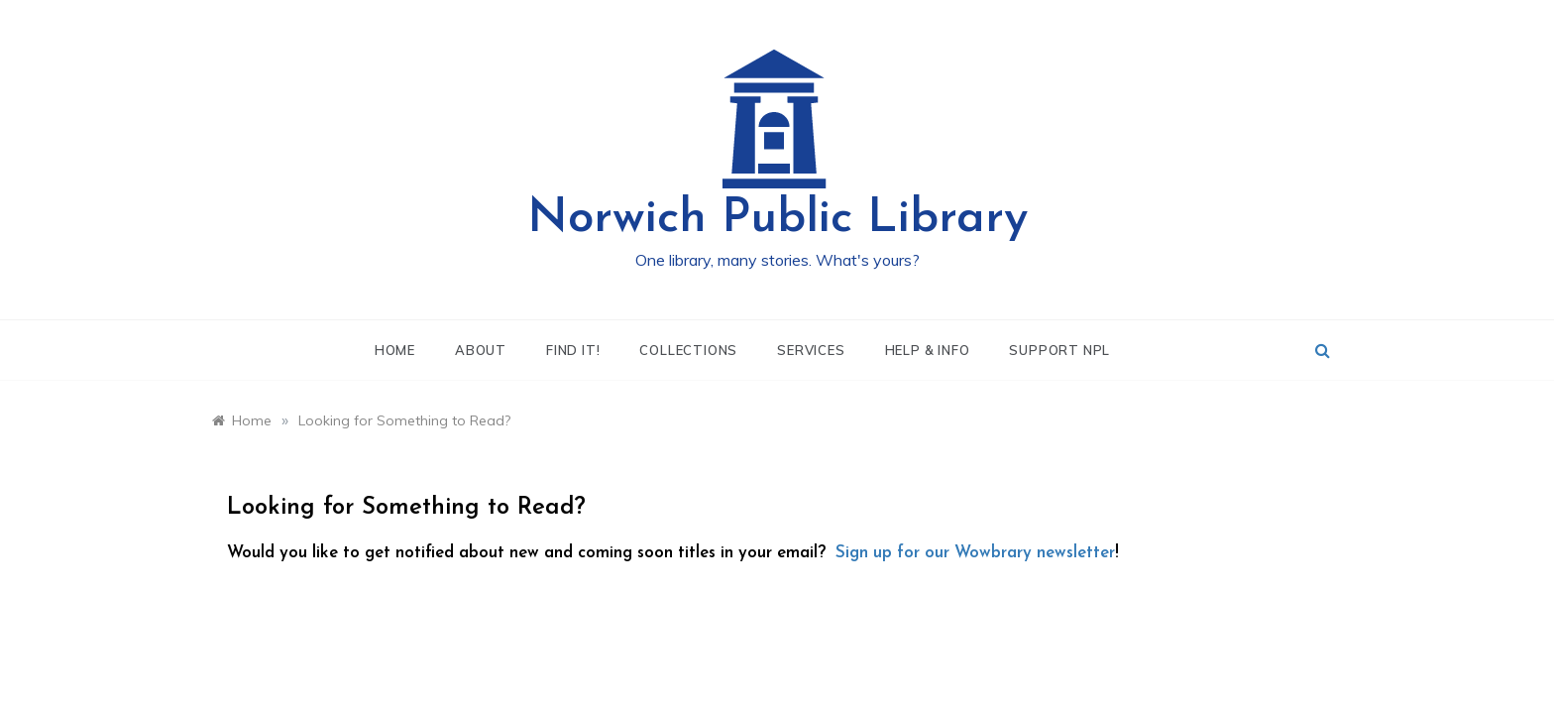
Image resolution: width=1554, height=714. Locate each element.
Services (810, 350)
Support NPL (1059, 350)
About (480, 350)
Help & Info (927, 350)
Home (395, 350)
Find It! (573, 350)
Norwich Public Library (777, 219)
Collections (688, 350)
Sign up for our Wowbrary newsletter (975, 552)
